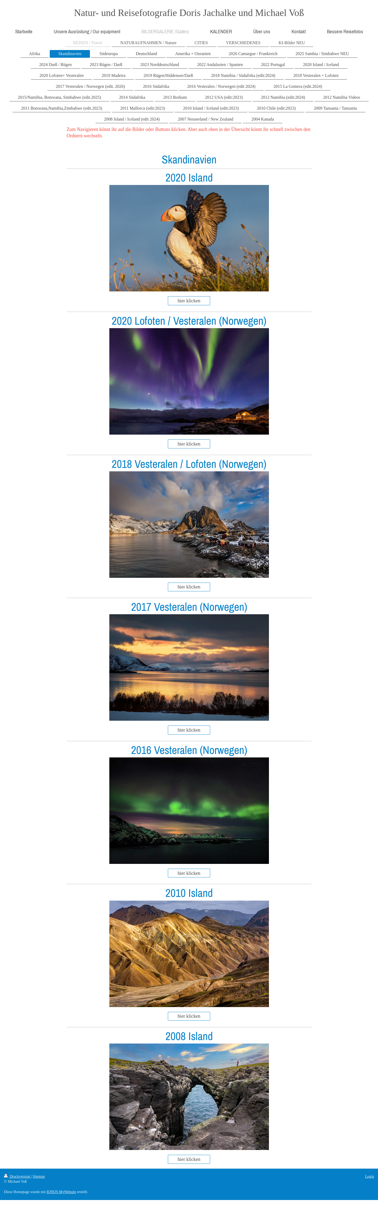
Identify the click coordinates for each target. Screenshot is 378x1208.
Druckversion (17, 1176)
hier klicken (189, 300)
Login (369, 1176)
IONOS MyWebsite (61, 1192)
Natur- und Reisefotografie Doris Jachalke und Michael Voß (189, 12)
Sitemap (39, 1176)
